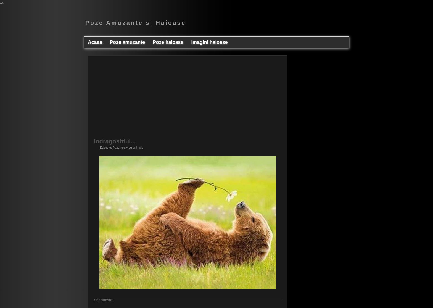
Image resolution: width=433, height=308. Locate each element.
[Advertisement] (188, 99)
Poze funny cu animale (128, 147)
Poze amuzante (127, 42)
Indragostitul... (115, 141)
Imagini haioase (209, 42)
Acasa (95, 42)
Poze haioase (168, 42)
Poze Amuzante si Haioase (135, 23)
